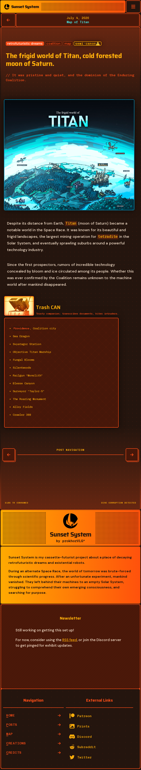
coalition (53, 44)
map (67, 44)
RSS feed (69, 640)
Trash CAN (48, 307)
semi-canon (85, 43)
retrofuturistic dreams (24, 44)
